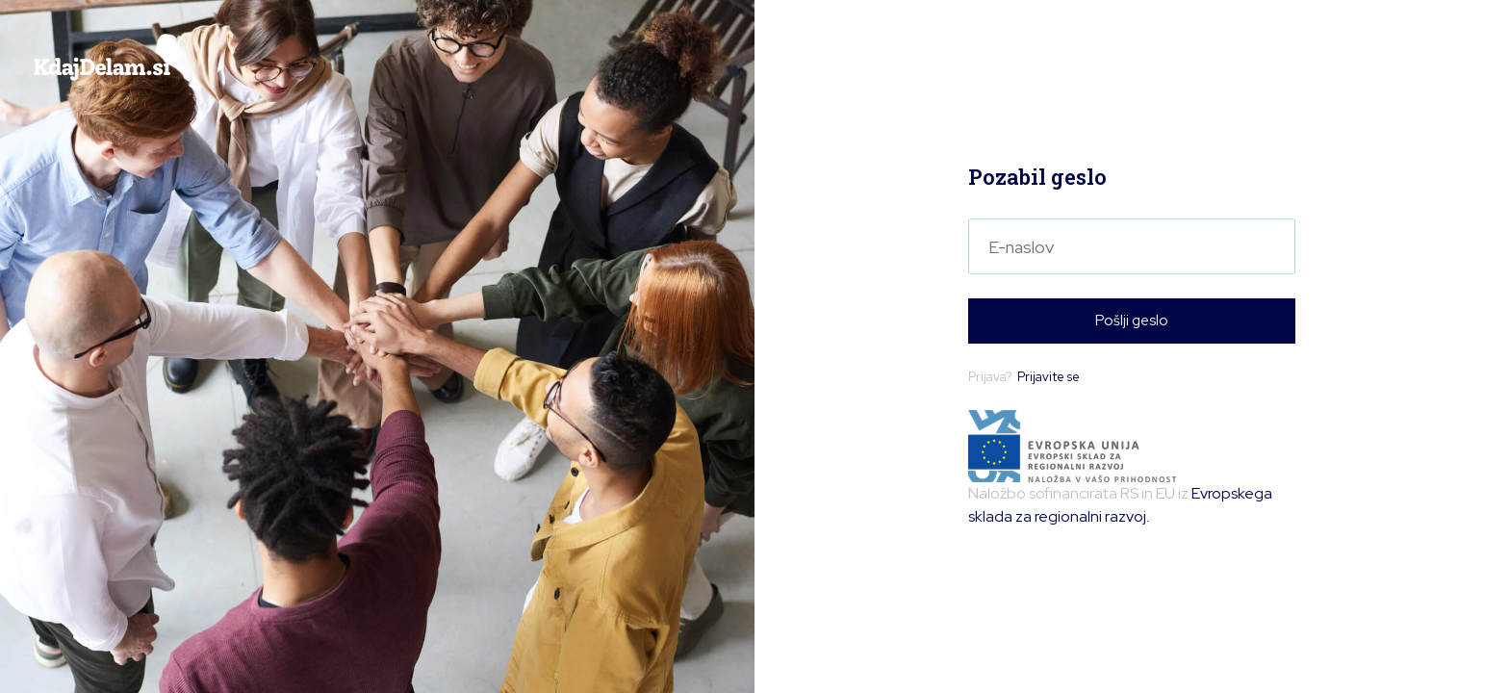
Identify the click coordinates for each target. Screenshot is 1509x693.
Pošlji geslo (1131, 320)
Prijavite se (1048, 377)
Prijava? (1024, 377)
